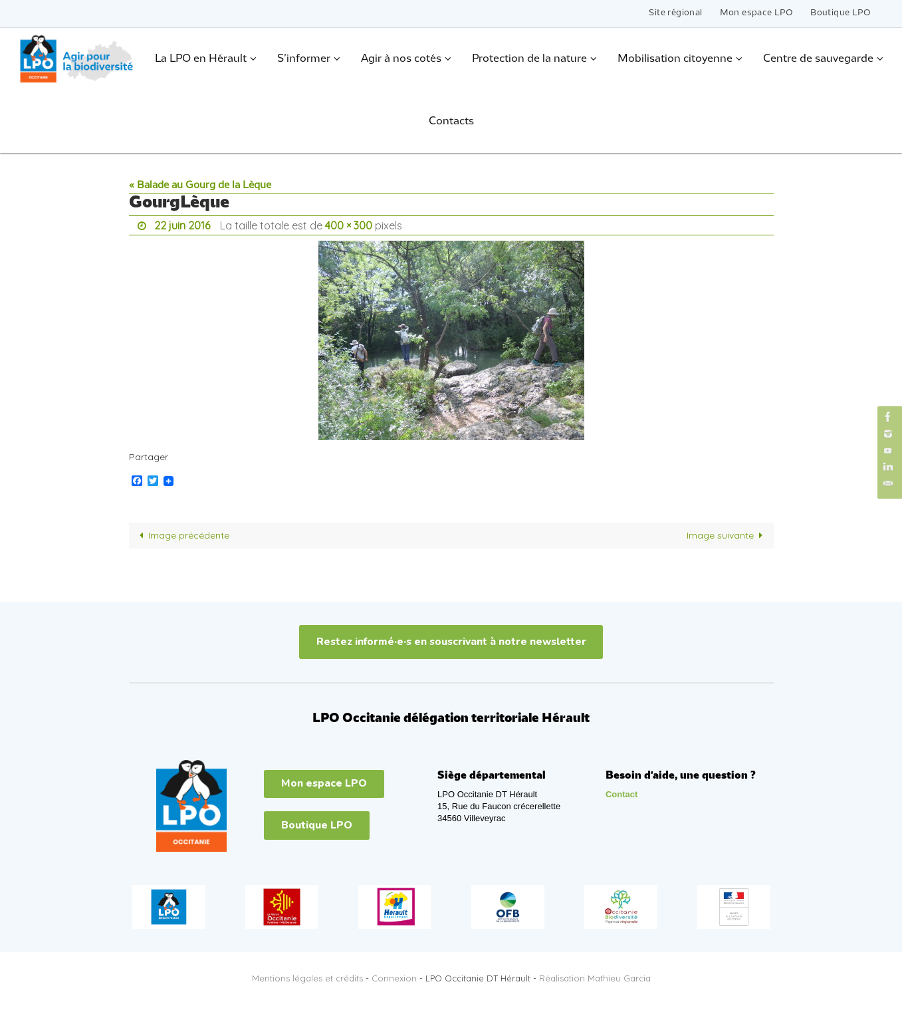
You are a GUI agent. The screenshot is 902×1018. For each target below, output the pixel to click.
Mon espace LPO (757, 13)
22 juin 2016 (182, 225)
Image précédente (182, 535)
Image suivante (727, 535)
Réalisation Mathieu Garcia (595, 978)
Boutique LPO (840, 13)
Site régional (675, 13)
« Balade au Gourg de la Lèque (200, 185)
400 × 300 (348, 225)
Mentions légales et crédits (307, 978)
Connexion (394, 978)
